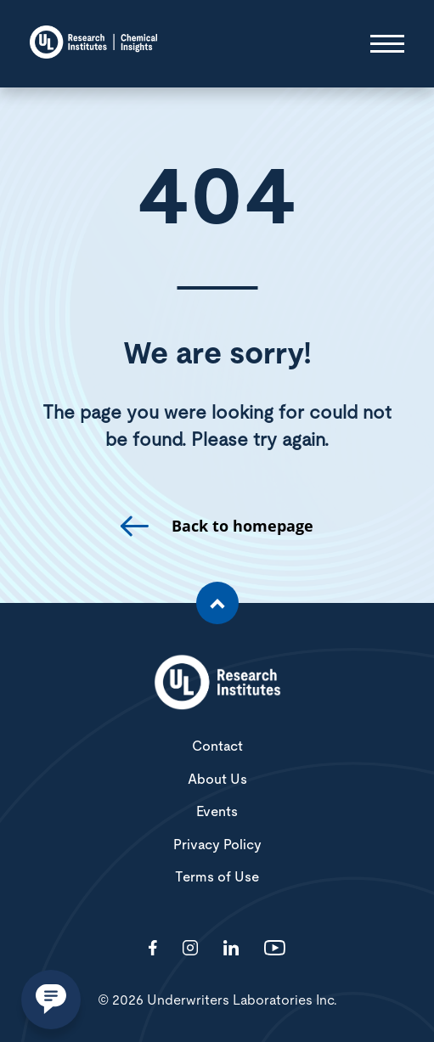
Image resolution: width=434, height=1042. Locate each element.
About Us (217, 779)
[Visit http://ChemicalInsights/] (153, 949)
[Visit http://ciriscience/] (190, 949)
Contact (217, 746)
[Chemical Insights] (93, 43)
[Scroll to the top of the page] (217, 603)
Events (217, 812)
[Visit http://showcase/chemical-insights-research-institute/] (231, 949)
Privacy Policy (217, 845)
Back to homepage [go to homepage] (242, 526)
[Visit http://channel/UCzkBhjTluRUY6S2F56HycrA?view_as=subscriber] (274, 949)
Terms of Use (217, 877)
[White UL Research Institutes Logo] (217, 683)
